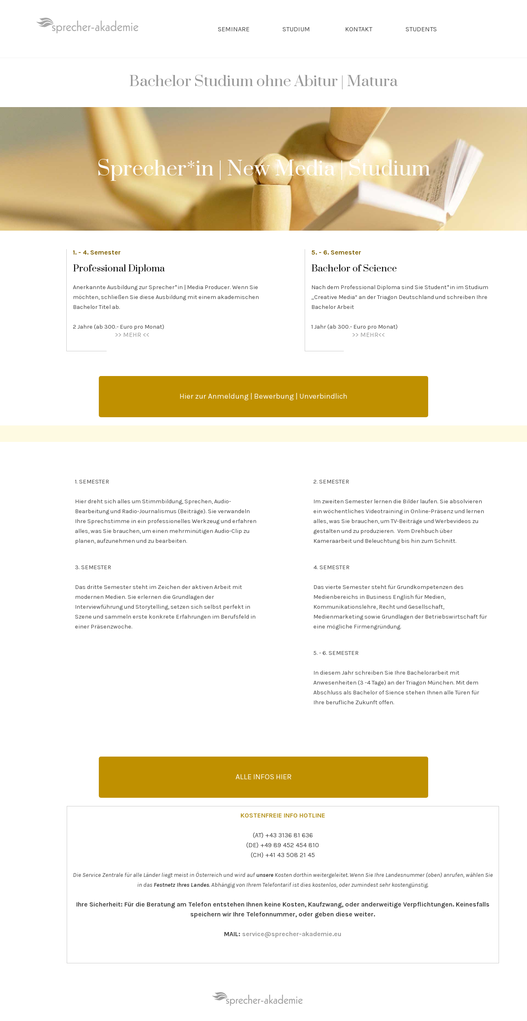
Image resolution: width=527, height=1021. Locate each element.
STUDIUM (296, 29)
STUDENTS (421, 29)
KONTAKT (358, 29)
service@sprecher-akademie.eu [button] (291, 934)
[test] (263, 396)
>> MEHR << (132, 335)
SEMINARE (234, 29)
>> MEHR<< (368, 335)
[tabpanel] (263, 87)
